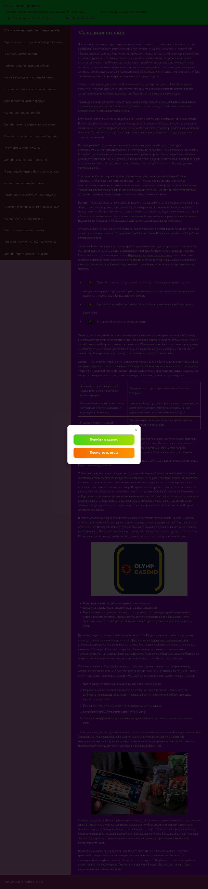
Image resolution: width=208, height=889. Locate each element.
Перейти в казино (104, 439)
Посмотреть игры (104, 452)
